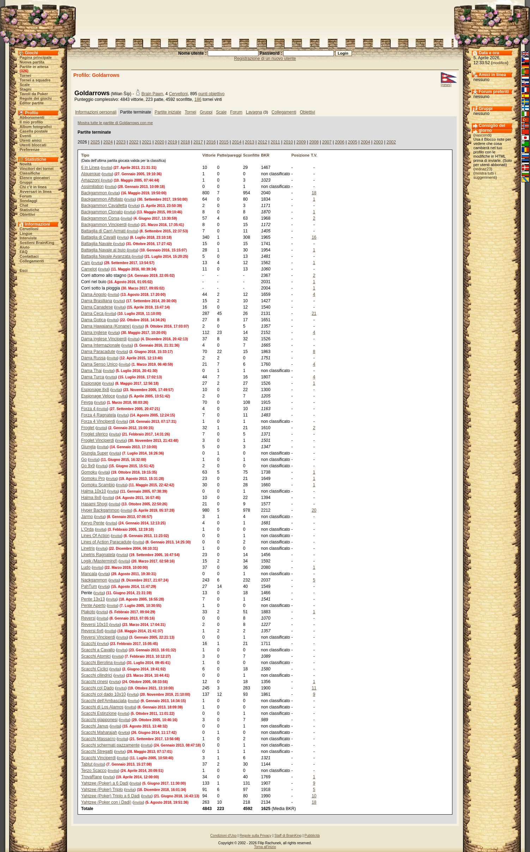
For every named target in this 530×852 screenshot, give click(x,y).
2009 (301, 142)
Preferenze (29, 149)
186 (197, 99)
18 (314, 192)
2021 (146, 142)
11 (314, 688)
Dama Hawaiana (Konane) (106, 326)
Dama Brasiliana (96, 300)
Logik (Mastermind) (99, 561)
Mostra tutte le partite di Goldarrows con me (115, 123)
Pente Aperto (93, 605)
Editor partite (32, 103)
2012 (262, 142)
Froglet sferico (94, 434)
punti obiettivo (212, 93)
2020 (159, 142)
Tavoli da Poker (34, 94)
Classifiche (30, 173)
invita (106, 167)
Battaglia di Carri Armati (104, 231)
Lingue (26, 233)
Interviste (28, 238)
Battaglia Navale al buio (104, 250)
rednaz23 (483, 169)
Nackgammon (94, 580)
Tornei (25, 75)
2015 (224, 142)
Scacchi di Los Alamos (102, 707)
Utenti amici (31, 140)
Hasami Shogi (94, 503)
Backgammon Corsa (100, 218)
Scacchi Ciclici (94, 669)
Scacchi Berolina (97, 662)
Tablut (87, 764)
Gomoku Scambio (98, 484)
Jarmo (87, 516)
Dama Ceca (93, 313)
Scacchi (89, 643)
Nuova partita (32, 62)
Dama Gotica (93, 319)
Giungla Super (94, 453)
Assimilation (92, 186)
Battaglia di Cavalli (98, 237)
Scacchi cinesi (94, 681)
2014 (237, 142)
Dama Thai (91, 370)
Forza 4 (89, 408)
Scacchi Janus (94, 726)
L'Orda (87, 529)
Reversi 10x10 (95, 624)
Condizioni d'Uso (223, 836)
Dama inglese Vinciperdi (104, 338)
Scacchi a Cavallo (98, 649)
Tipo (85, 155)
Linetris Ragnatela (98, 554)
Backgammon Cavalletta (104, 205)
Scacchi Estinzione (99, 713)
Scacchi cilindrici (96, 675)
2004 (365, 142)
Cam (85, 262)
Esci (24, 270)
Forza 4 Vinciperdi (98, 421)
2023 (121, 142)
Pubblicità (311, 836)
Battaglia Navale (97, 243)
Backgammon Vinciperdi (104, 224)
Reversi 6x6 (92, 630)
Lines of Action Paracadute (106, 542)
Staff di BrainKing (287, 836)
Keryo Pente (92, 523)
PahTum (89, 586)
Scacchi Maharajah (99, 732)
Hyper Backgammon (100, 510)
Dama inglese (94, 332)
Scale (25, 85)
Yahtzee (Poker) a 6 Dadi (104, 783)
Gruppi (26, 182)
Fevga (87, 402)
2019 (172, 142)
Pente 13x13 (93, 599)
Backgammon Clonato (102, 211)
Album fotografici (36, 126)
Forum (26, 196)
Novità (26, 164)
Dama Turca (92, 377)
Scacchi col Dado (97, 688)
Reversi (88, 618)
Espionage (91, 383)
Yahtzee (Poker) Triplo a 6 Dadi (110, 795)
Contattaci (29, 256)
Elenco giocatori (35, 178)
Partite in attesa (34, 67)
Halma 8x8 (91, 497)
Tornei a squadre (35, 80)
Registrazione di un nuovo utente (265, 58)
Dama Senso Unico (99, 364)
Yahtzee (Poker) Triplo (102, 789)
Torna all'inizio (265, 847)
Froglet (87, 427)
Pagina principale (36, 57)
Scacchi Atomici (96, 656)
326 (24, 71)
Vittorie (209, 155)
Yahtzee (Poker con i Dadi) (106, 802)
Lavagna (254, 112)
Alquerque (90, 173)
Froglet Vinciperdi (97, 440)
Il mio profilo (31, 122)
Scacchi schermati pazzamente (110, 745)
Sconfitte (251, 155)
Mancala (89, 573)
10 (314, 795)
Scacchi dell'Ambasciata (104, 700)
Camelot (89, 269)
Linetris (88, 548)
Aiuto (25, 247)
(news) (446, 85)
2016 (211, 142)
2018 (185, 142)
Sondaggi (28, 201)
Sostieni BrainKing (37, 243)
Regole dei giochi (36, 98)
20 (314, 510)
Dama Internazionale (100, 345)
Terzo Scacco (93, 770)
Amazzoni (91, 180)
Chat (24, 205)
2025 (95, 142)
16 (314, 237)
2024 (108, 142)
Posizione (300, 155)
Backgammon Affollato (102, 199)
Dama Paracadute (98, 351)
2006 (340, 142)
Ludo (86, 567)
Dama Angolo (93, 294)
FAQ (24, 252)
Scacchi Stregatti (97, 751)
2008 (314, 142)
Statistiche (29, 210)
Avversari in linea (36, 191)
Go (84, 459)
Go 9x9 (88, 465)
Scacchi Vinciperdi (98, 757)
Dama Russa (93, 357)
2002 (391, 142)
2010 (288, 142)
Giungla (88, 446)
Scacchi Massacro (98, 738)
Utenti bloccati (33, 145)
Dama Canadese (97, 307)
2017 (198, 142)
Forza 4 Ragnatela (98, 415)
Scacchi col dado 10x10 (103, 694)
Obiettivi (27, 214)
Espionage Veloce (98, 396)
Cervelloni (29, 229)
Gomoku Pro (93, 478)
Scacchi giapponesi (99, 719)
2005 (352, 142)
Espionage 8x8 (95, 389)
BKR (265, 155)
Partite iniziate (167, 112)
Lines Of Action (95, 535)
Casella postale (34, 131)
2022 (134, 142)
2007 (326, 142)
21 (314, 313)
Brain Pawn (152, 93)
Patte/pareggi (229, 155)
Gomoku (89, 472)
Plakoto (88, 611)
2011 (275, 142)
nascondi (482, 135)
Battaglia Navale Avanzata (106, 256)
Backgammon (94, 192)
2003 (378, 142)
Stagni (26, 89)
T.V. (314, 155)
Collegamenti (32, 261)
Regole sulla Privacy (255, 836)
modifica (500, 63)
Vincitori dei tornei (37, 168)
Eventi (25, 136)
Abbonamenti (32, 117)
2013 (249, 142)
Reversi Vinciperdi (98, 637)
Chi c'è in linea (33, 187)
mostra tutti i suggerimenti (485, 175)
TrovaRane (91, 776)
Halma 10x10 (93, 491)
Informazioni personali (95, 112)
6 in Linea (90, 167)
